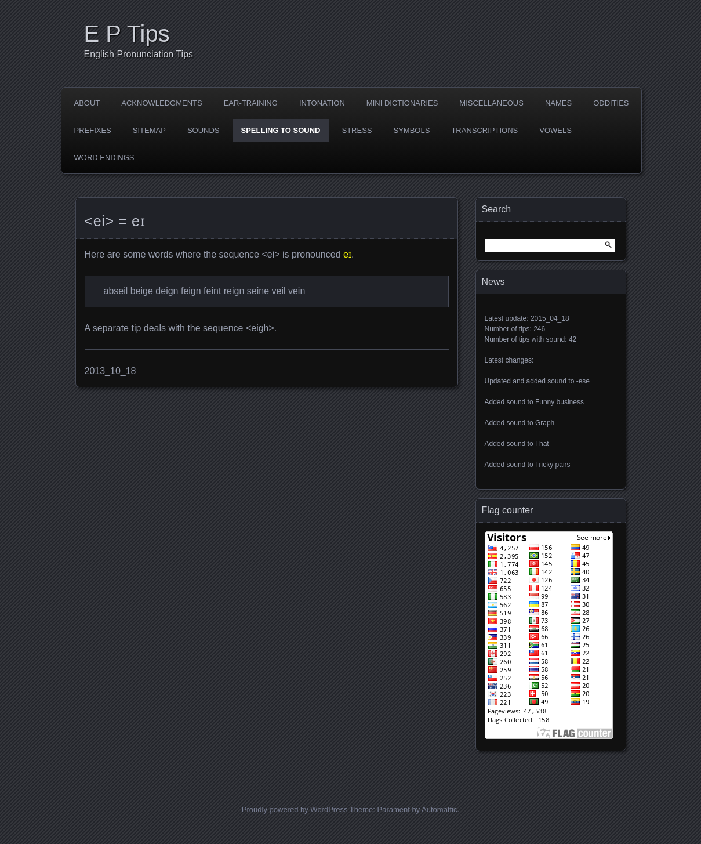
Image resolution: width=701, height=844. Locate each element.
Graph (544, 423)
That (542, 444)
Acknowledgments (161, 103)
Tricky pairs (553, 465)
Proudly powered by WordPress (295, 809)
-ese (583, 381)
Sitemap (149, 130)
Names (558, 103)
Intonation (322, 103)
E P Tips (127, 33)
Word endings (104, 157)
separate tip (117, 328)
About (87, 103)
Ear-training (251, 103)
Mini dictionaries (402, 103)
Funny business (559, 402)
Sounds (203, 130)
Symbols (412, 130)
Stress (357, 130)
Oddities (611, 103)
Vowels (555, 130)
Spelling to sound (281, 130)
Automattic (439, 809)
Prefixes (92, 130)
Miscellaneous (491, 103)
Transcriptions (484, 130)
